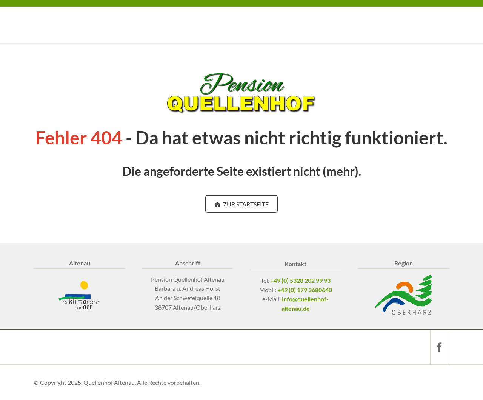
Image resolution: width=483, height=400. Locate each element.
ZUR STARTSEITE (245, 204)
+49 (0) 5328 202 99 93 (300, 280)
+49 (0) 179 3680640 (304, 289)
